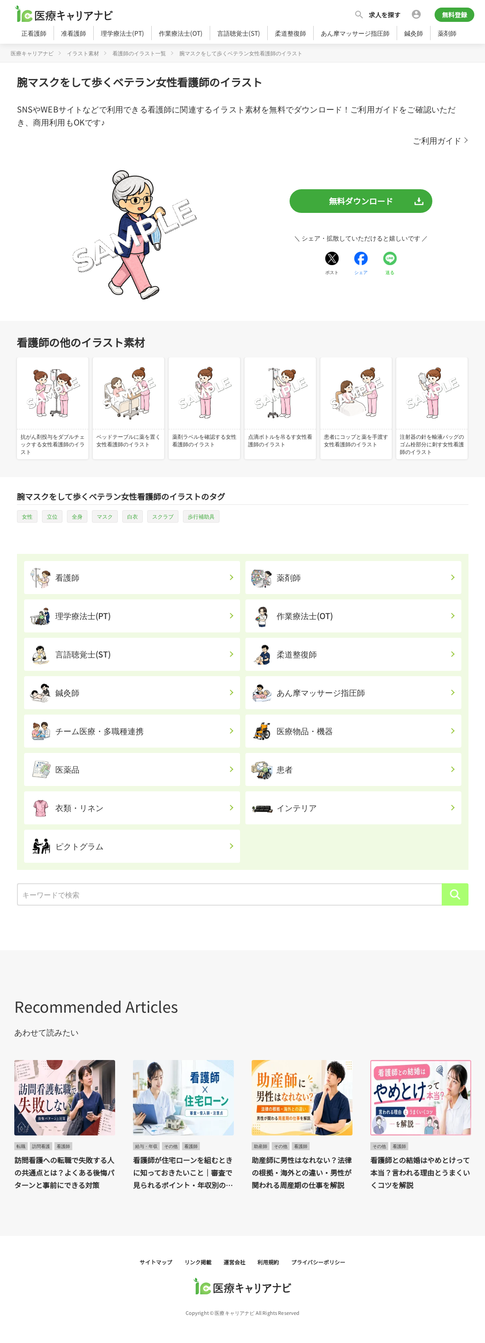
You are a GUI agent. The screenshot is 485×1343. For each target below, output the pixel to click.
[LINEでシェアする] (390, 263)
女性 (27, 516)
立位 (52, 516)
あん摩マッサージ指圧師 (355, 33)
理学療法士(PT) (122, 33)
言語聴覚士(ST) (238, 33)
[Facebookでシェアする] (361, 263)
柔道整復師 (290, 33)
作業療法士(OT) (181, 33)
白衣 (132, 516)
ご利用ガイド (437, 140)
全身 (77, 516)
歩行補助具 (201, 516)
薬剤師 (447, 33)
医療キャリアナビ (32, 53)
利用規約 (269, 1262)
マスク (105, 516)
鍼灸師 (413, 33)
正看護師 (33, 33)
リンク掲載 (198, 1262)
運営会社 (235, 1262)
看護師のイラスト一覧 (139, 53)
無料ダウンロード (361, 201)
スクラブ (163, 516)
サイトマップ (157, 1262)
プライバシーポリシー (318, 1262)
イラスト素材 (83, 53)
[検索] (455, 894)
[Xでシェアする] (332, 263)
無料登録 (454, 14)
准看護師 (73, 33)
